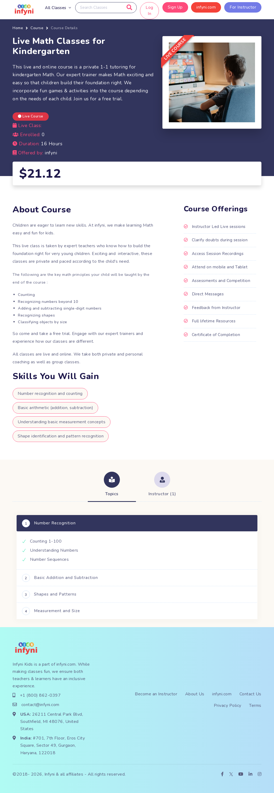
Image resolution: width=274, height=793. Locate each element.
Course (37, 27)
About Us (194, 694)
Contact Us (250, 694)
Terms (255, 705)
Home (18, 27)
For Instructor (243, 7)
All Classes (55, 7)
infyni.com (206, 7)
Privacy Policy (227, 705)
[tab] (112, 485)
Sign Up (175, 7)
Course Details (64, 27)
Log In (150, 10)
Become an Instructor (156, 694)
